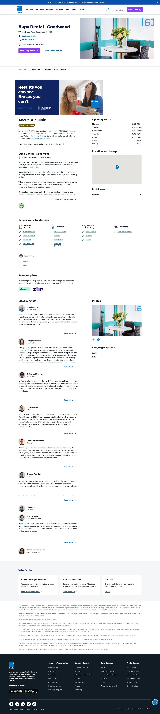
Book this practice (27, 51)
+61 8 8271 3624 (28, 40)
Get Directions (28, 36)
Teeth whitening (91, 232)
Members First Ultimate (40, 138)
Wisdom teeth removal (125, 232)
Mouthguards (27, 240)
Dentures (89, 236)
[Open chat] (155, 702)
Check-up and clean (29, 232)
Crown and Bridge (60, 232)
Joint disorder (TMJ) (29, 236)
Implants (57, 236)
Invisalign (26, 261)
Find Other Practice (53, 51)
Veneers (88, 240)
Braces (25, 265)
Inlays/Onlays (58, 240)
